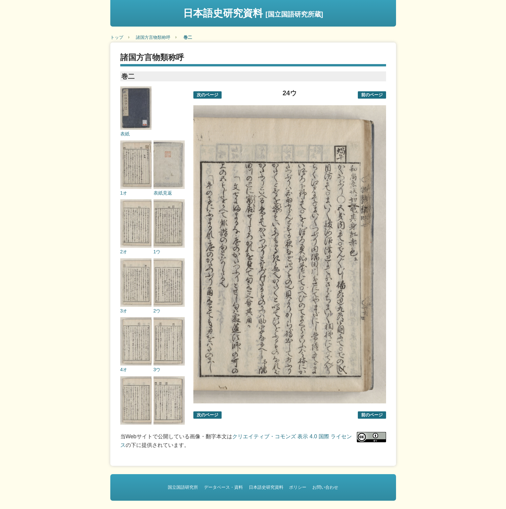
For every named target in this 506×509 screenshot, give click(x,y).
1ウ (157, 251)
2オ (124, 251)
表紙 (125, 133)
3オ (124, 310)
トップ (116, 37)
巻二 (187, 37)
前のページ (372, 94)
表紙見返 (162, 193)
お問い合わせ (325, 487)
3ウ (157, 369)
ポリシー (297, 487)
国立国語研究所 (183, 487)
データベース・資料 (223, 487)
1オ (124, 193)
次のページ (207, 94)
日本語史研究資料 (253, 13)
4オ (124, 369)
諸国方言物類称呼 (153, 37)
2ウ (157, 310)
